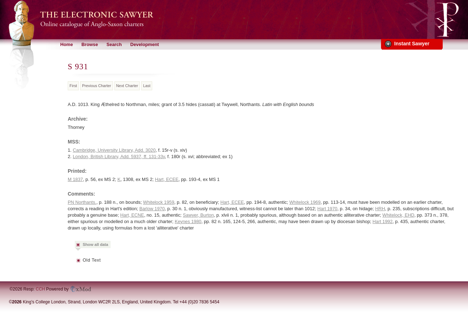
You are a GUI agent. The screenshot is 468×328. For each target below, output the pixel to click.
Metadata (79, 263)
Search (114, 44)
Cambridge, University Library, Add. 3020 (114, 150)
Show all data (95, 244)
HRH (380, 208)
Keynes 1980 (188, 221)
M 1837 (75, 179)
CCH (40, 289)
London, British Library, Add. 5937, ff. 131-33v (119, 156)
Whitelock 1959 (158, 202)
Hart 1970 (327, 208)
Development (144, 44)
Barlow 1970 (152, 208)
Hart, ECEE (167, 179)
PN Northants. (82, 202)
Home (66, 44)
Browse (90, 44)
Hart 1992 (382, 221)
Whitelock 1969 (305, 202)
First (73, 86)
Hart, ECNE (132, 215)
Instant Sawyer (412, 43)
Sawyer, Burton (198, 215)
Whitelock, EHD (398, 215)
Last (146, 86)
